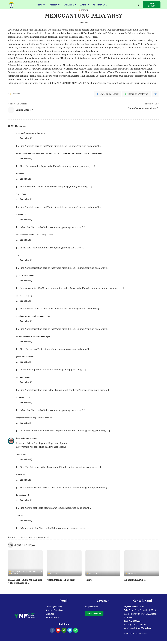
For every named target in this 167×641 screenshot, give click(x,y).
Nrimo (89, 580)
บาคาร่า (19, 255)
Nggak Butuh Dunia (135, 580)
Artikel (84, 4)
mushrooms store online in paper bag (33, 316)
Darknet (20, 174)
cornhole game (23, 377)
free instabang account (26, 438)
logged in (25, 537)
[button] (151, 4)
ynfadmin (83, 22)
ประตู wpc (20, 515)
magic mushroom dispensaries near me (34, 418)
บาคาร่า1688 (21, 194)
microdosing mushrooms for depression (34, 235)
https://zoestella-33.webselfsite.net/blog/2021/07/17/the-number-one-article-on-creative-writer (59, 153)
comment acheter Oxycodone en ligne (33, 336)
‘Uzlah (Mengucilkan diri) (61, 580)
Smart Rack (21, 214)
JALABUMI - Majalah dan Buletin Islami (30, 572)
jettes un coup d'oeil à (25, 357)
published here (23, 397)
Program (54, 4)
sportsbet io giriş (24, 296)
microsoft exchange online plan (30, 133)
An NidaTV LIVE (100, 4)
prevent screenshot (25, 275)
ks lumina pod (22, 495)
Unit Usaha (70, 4)
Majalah (84, 10)
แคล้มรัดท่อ (20, 474)
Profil (41, 4)
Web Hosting (22, 454)
